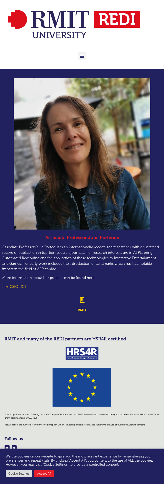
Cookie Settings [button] (18, 473)
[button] (82, 56)
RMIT (82, 310)
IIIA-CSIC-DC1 (14, 286)
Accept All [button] (44, 473)
